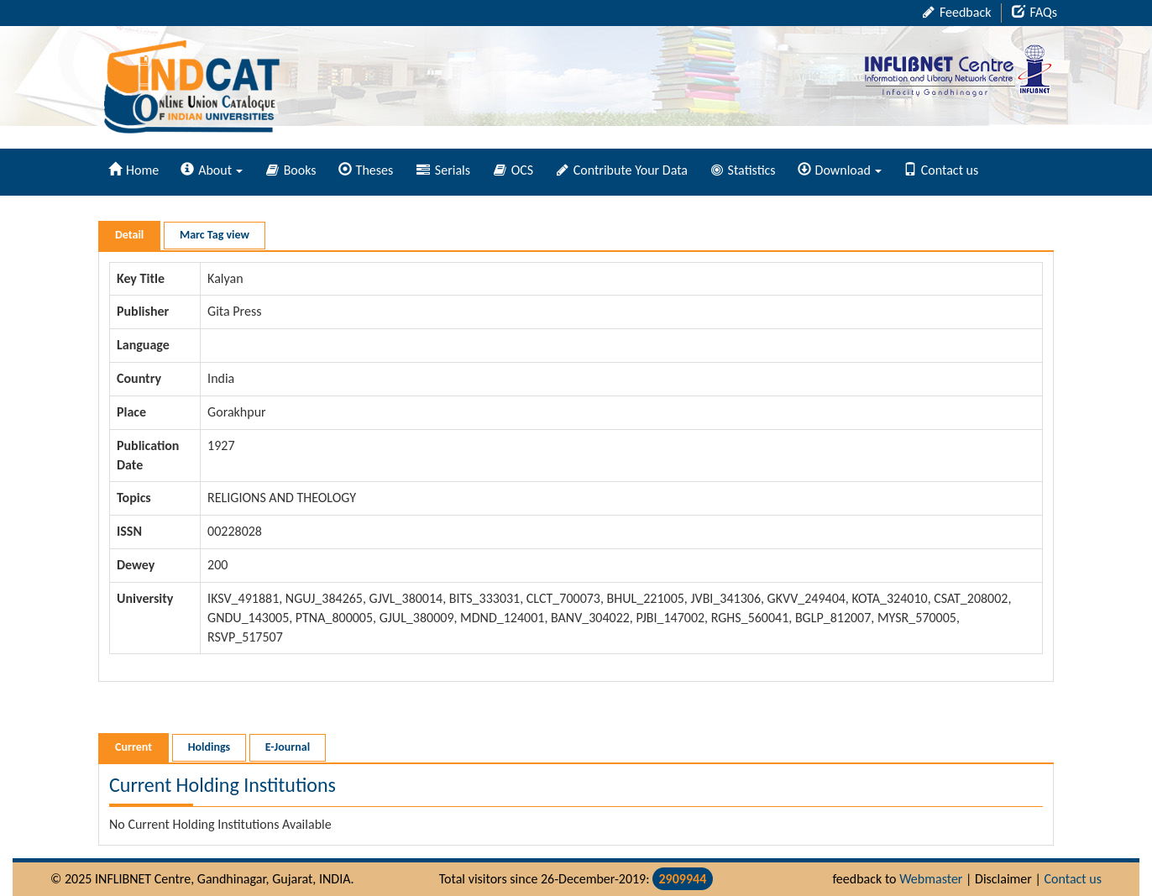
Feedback (957, 12)
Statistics (743, 170)
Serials (443, 170)
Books (291, 170)
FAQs (1034, 12)
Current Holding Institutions (222, 785)
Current (133, 747)
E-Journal (287, 747)
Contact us (940, 170)
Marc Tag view (214, 235)
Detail (129, 235)
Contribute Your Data (622, 170)
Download (840, 170)
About (212, 170)
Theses (366, 170)
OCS (513, 170)
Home (133, 170)
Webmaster (930, 879)
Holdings (209, 747)
